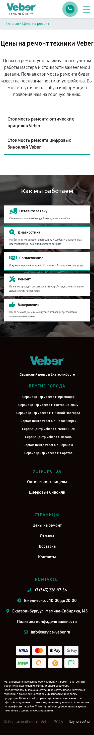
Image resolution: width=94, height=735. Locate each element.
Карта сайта (79, 721)
